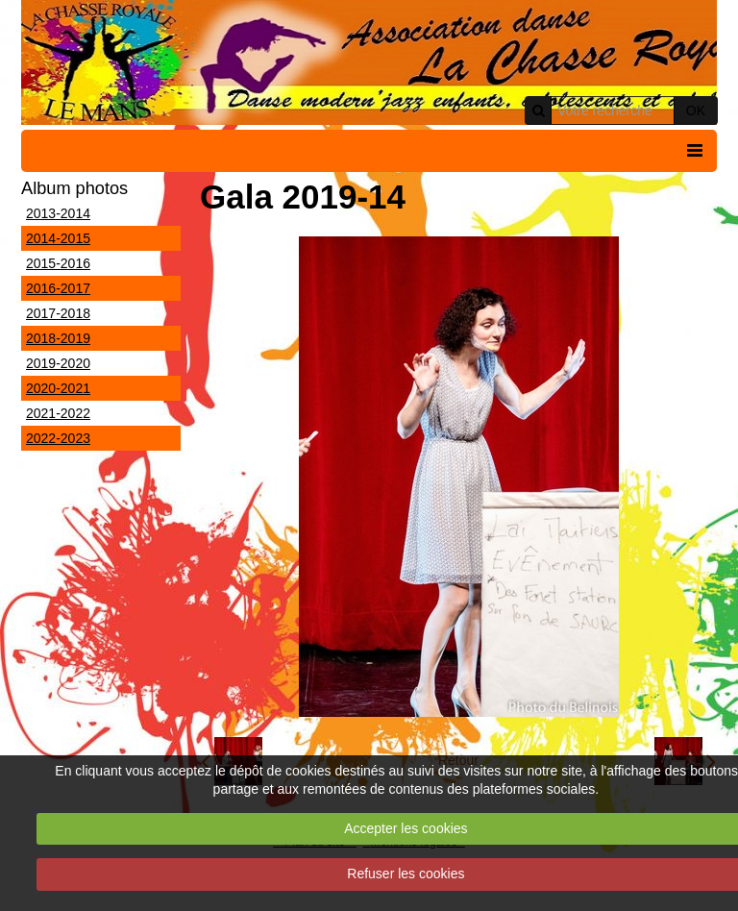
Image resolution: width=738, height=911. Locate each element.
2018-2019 (58, 338)
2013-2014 (58, 213)
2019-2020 (58, 363)
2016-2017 (58, 288)
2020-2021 (58, 388)
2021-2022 (58, 413)
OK (695, 110)
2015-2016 (58, 263)
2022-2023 (58, 438)
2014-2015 (58, 238)
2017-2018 (58, 313)
